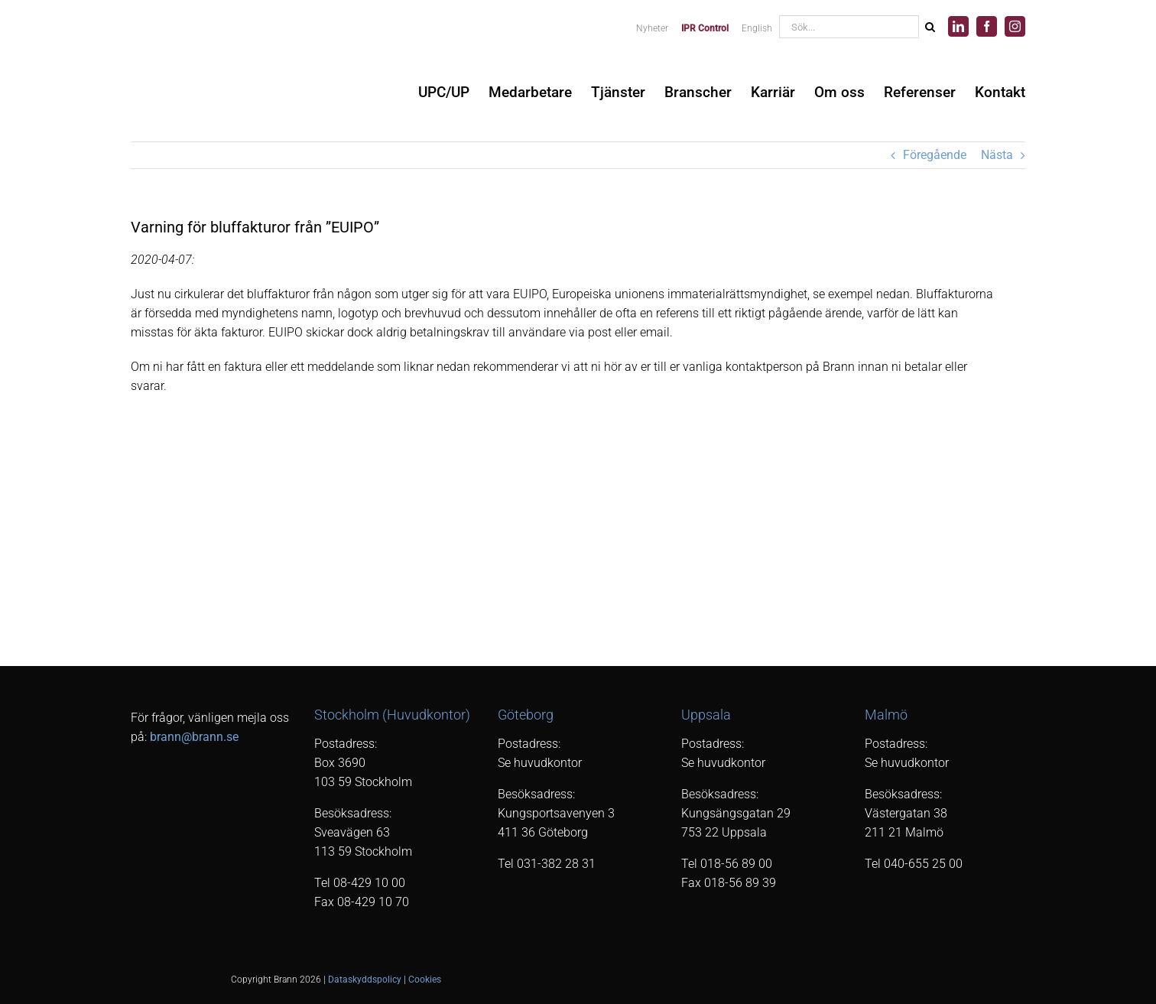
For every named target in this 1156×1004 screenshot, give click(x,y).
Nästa (997, 155)
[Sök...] (848, 26)
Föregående (934, 155)
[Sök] (929, 26)
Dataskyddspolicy (364, 979)
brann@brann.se (194, 736)
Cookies (424, 979)
